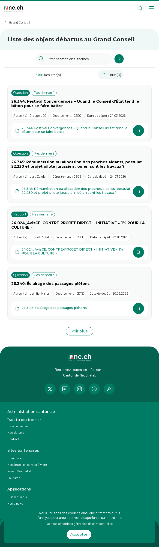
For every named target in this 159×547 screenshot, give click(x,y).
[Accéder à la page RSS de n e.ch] (109, 389)
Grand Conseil (19, 22)
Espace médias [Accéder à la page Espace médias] (18, 426)
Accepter (78, 534)
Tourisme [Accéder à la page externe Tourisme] (13, 478)
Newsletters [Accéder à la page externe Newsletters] (15, 432)
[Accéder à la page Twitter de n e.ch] (50, 389)
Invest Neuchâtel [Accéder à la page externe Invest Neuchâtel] (19, 471)
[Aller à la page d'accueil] (13, 8)
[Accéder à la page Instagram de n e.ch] (79, 389)
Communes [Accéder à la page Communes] (15, 458)
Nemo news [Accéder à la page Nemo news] (15, 503)
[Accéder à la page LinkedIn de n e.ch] (64, 389)
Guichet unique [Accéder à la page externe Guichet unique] (17, 497)
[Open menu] (151, 8)
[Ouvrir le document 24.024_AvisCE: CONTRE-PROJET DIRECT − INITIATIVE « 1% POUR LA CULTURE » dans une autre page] (79, 252)
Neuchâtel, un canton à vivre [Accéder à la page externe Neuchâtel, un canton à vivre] (27, 464)
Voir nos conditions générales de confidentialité (79, 524)
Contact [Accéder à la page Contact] (13, 439)
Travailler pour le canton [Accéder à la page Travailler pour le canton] (24, 419)
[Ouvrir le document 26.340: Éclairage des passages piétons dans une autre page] (79, 308)
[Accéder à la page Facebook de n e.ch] (94, 389)
